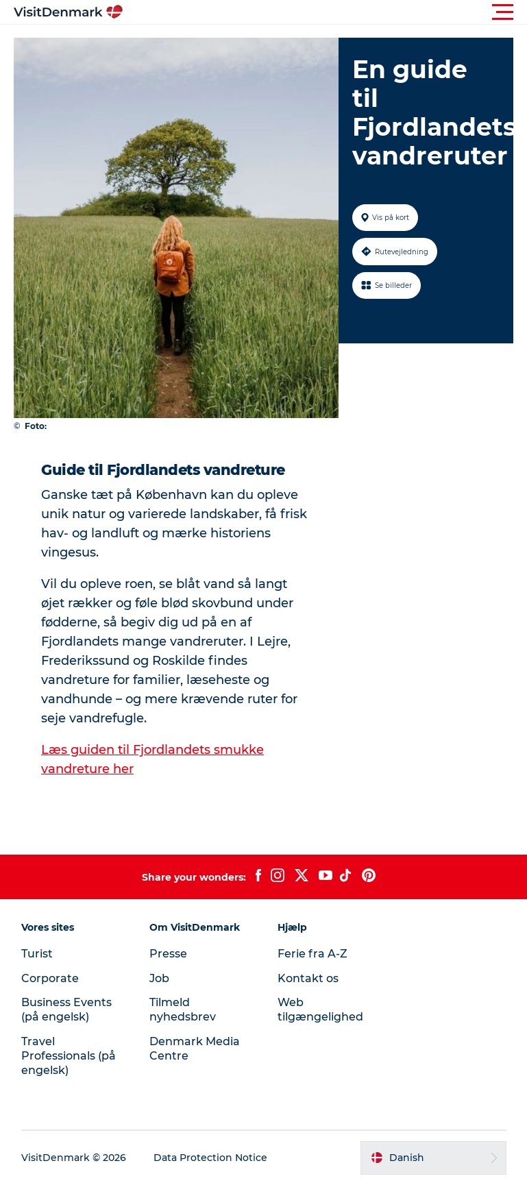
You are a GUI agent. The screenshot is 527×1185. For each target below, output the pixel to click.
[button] (325, 12)
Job (159, 978)
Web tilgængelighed (320, 1009)
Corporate (50, 978)
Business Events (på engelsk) (66, 1009)
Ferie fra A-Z (312, 953)
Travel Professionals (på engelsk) (68, 1056)
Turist (37, 953)
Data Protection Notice (210, 1157)
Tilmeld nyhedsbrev (182, 1009)
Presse (168, 953)
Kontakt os (308, 978)
